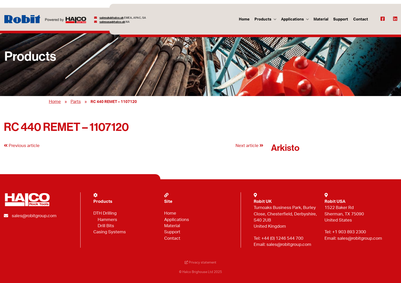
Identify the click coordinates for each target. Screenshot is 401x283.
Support (340, 19)
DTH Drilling (105, 213)
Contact (360, 19)
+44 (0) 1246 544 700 (282, 238)
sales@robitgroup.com (34, 216)
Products (262, 19)
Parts (76, 101)
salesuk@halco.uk (111, 17)
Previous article (22, 145)
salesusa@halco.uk (112, 21)
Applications (292, 19)
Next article (249, 145)
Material (321, 19)
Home (244, 19)
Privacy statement (200, 262)
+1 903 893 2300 (349, 232)
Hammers (107, 219)
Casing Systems (109, 232)
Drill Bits (106, 226)
